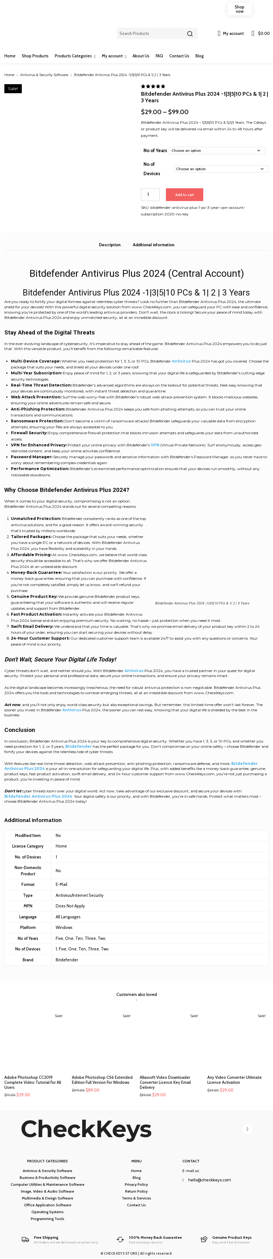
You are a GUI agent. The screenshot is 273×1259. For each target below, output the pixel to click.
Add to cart (184, 194)
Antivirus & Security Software (44, 75)
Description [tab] (109, 244)
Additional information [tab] (153, 244)
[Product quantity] (150, 194)
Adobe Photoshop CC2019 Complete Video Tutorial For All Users (32, 1082)
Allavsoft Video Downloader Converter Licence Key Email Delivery (165, 1082)
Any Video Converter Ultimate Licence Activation (234, 1080)
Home (9, 75)
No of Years (155, 150)
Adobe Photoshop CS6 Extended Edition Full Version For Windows (102, 1080)
